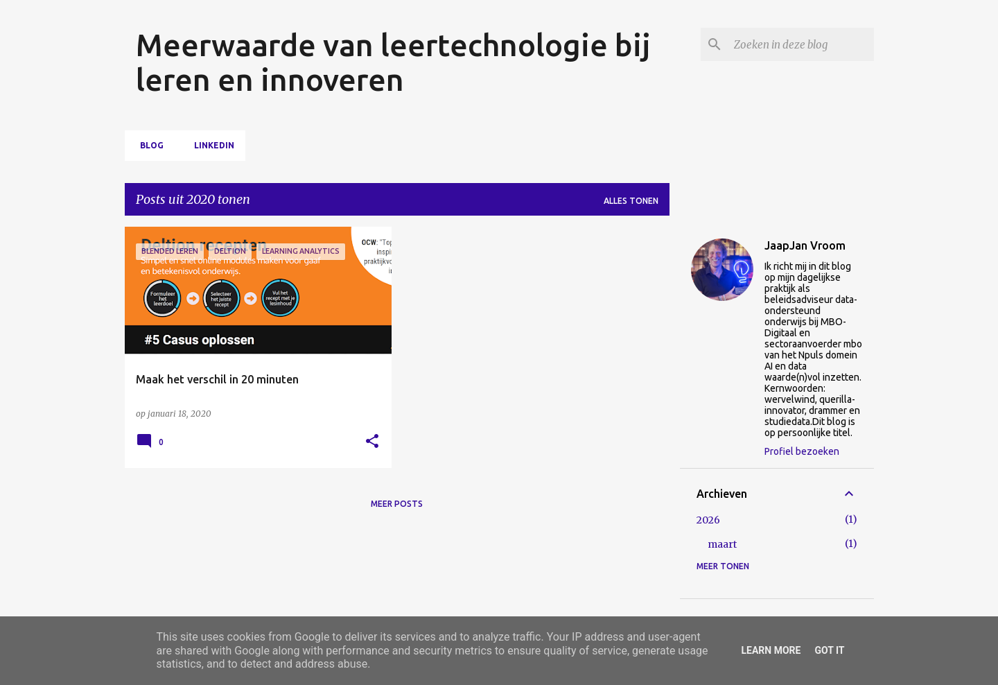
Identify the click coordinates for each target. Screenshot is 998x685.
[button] (372, 442)
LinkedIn (210, 145)
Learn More (770, 650)
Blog (147, 145)
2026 (708, 520)
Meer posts (397, 503)
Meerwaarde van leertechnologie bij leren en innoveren (393, 62)
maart (722, 544)
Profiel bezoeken (801, 451)
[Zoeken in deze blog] (801, 44)
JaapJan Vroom (805, 245)
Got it (829, 650)
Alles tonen (631, 200)
